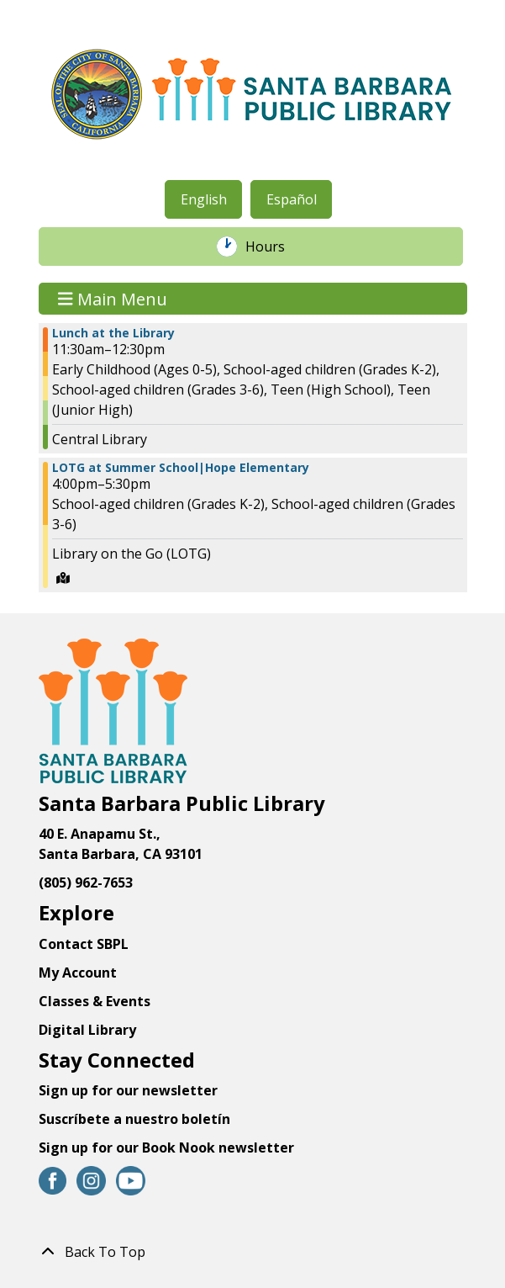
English (204, 199)
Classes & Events (94, 1001)
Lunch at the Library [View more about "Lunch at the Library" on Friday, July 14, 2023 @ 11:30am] (113, 333)
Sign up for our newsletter (128, 1090)
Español (291, 199)
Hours (274, 246)
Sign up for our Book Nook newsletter (168, 1147)
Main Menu (112, 298)
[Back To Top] (253, 1252)
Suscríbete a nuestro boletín (134, 1119)
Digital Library (87, 1029)
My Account (78, 972)
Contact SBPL (84, 944)
